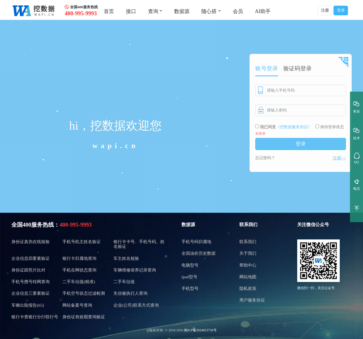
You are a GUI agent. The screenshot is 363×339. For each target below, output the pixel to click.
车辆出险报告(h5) (27, 305)
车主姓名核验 (126, 258)
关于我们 (247, 253)
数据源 (181, 11)
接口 (131, 11)
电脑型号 (190, 265)
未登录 (260, 134)
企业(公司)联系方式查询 (136, 305)
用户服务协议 (252, 300)
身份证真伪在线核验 (30, 241)
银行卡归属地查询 (79, 258)
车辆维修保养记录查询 (134, 270)
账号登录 (266, 68)
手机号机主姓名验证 (81, 241)
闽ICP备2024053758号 (200, 330)
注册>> (339, 158)
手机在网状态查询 (79, 270)
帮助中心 (247, 265)
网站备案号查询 (77, 305)
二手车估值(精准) (78, 281)
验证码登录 (297, 68)
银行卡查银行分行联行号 (34, 317)
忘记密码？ (265, 158)
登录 (341, 10)
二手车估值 (124, 281)
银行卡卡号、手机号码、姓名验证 (138, 244)
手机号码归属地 (196, 241)
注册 (325, 10)
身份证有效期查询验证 (83, 317)
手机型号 (190, 288)
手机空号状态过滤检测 (83, 293)
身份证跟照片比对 (28, 270)
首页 (109, 11)
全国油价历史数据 (199, 253)
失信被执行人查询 (130, 293)
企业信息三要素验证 (30, 293)
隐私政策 (247, 288)
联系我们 (248, 224)
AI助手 (263, 11)
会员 (238, 11)
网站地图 (247, 277)
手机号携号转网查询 (30, 281)
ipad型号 (189, 277)
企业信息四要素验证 (30, 258)
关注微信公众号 (313, 224)
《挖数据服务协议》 (294, 127)
